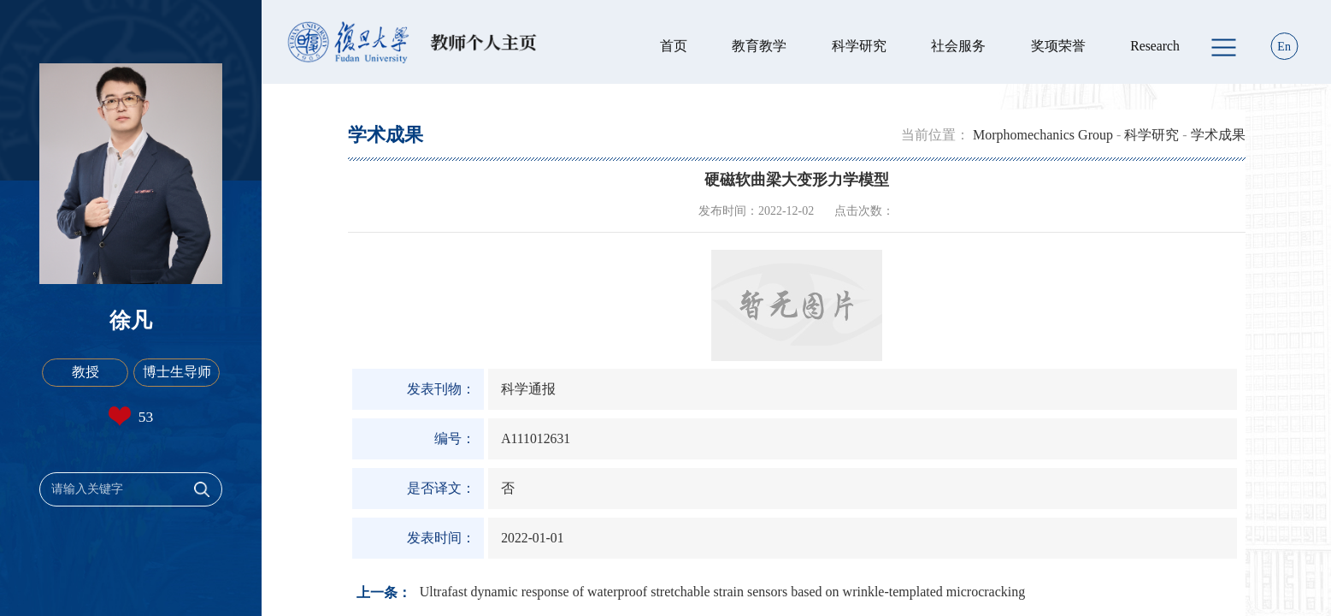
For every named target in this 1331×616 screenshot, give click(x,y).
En (1284, 46)
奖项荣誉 (1058, 45)
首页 (673, 45)
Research (1155, 45)
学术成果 (1218, 134)
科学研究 (859, 45)
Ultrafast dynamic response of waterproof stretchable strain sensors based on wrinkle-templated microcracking (723, 591)
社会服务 (958, 45)
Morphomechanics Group (1043, 134)
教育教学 (759, 45)
